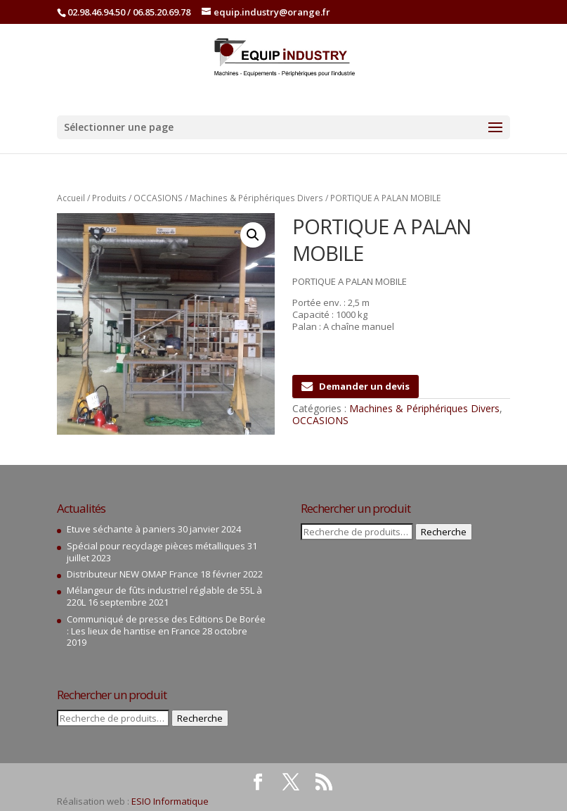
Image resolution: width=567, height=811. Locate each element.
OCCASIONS (158, 198)
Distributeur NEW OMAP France (132, 574)
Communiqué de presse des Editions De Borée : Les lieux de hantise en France (166, 625)
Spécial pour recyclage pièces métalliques (156, 545)
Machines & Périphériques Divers (256, 198)
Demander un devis (355, 386)
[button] (253, 235)
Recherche (200, 718)
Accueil (71, 198)
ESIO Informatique (170, 801)
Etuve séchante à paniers (121, 529)
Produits (109, 198)
